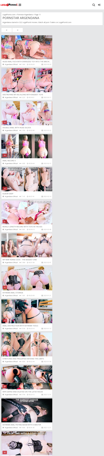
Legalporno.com (10, 5)
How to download (35, 445)
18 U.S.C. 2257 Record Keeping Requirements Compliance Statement (77, 452)
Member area (18, 445)
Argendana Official (11, 64)
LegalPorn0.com (18, 452)
